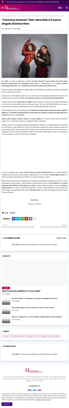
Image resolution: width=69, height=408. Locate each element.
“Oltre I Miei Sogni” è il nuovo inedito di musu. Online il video (32, 308)
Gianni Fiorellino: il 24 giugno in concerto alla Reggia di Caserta (34, 298)
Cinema (5, 336)
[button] (63, 2)
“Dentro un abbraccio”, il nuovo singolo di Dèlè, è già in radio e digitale (36, 317)
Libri (51, 336)
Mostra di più (61, 238)
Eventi (37, 336)
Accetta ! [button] (7, 404)
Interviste (44, 336)
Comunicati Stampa (17, 336)
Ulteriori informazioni (43, 400)
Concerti (29, 336)
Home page (6, 16)
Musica (13, 16)
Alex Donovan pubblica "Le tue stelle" (21, 291)
